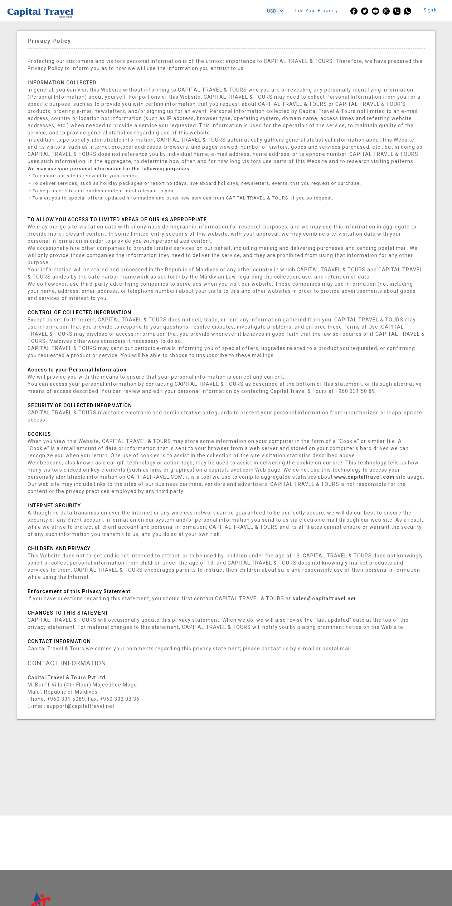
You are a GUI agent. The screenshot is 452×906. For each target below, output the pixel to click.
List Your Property (316, 10)
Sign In (431, 10)
